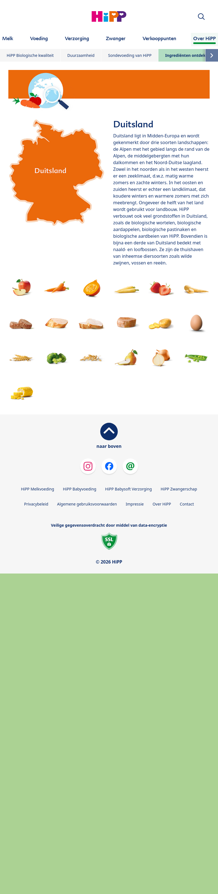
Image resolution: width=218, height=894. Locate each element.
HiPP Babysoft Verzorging (128, 489)
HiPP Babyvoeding (79, 489)
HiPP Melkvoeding (37, 489)
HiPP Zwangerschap (179, 489)
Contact (187, 504)
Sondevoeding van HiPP (129, 55)
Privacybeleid (36, 504)
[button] (201, 16)
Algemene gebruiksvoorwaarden (87, 504)
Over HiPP (162, 504)
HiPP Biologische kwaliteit (30, 55)
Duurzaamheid (80, 55)
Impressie (135, 504)
